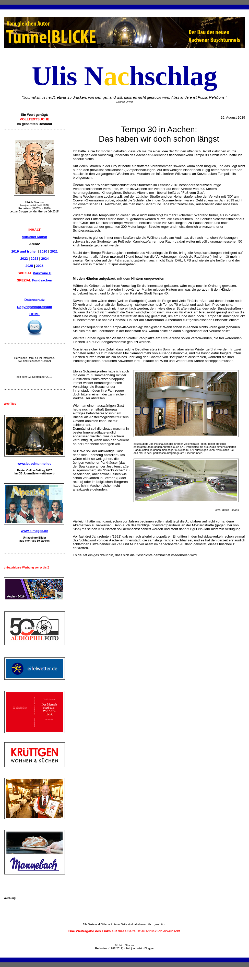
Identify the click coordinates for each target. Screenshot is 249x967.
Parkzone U (42, 273)
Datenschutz (34, 300)
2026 (40, 266)
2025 (29, 266)
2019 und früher (24, 251)
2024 (45, 258)
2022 (24, 258)
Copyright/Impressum (34, 307)
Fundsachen (42, 280)
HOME (34, 314)
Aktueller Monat (34, 237)
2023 (34, 258)
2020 (43, 251)
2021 (54, 251)
